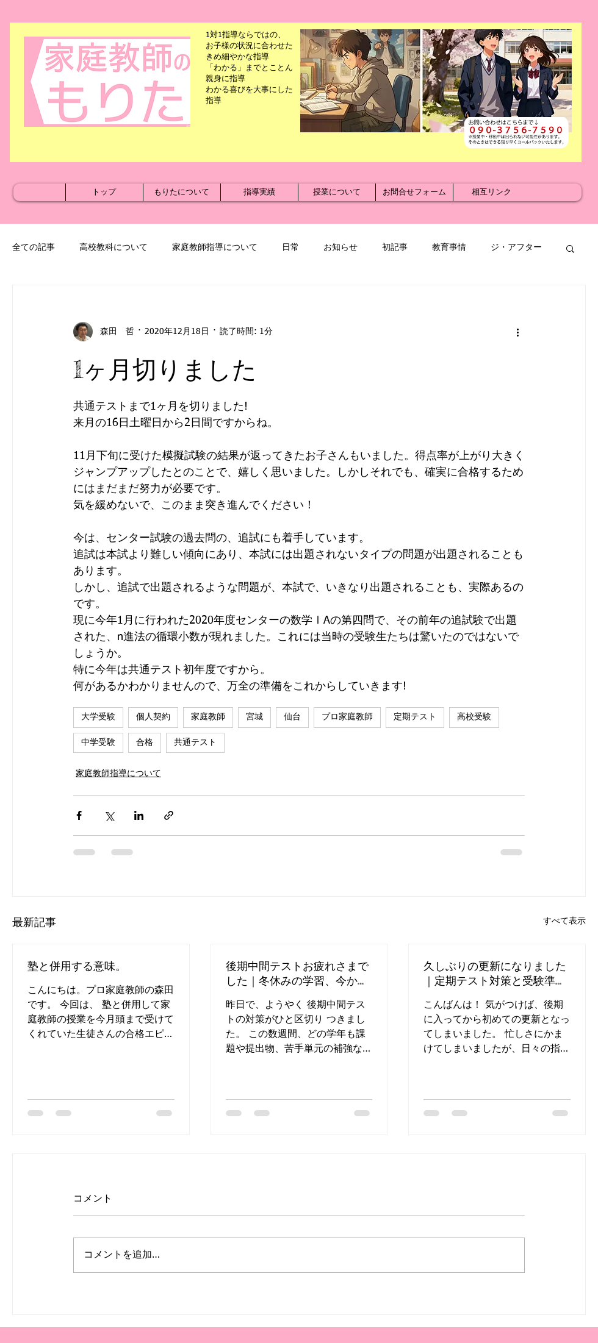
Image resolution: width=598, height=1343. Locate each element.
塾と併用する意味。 (76, 965)
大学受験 (98, 717)
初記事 (395, 247)
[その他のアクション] (517, 331)
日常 (290, 247)
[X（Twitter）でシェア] (109, 815)
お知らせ (340, 247)
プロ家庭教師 (347, 717)
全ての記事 (33, 247)
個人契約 (153, 717)
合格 (144, 742)
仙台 (292, 717)
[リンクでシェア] (169, 815)
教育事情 (449, 247)
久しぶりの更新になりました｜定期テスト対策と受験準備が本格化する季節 (494, 973)
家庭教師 (208, 717)
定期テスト (415, 717)
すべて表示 (564, 921)
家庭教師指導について (215, 247)
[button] (570, 248)
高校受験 (474, 717)
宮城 (254, 717)
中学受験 (98, 742)
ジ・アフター (516, 247)
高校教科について (113, 247)
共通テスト (195, 742)
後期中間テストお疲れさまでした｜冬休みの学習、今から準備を (297, 973)
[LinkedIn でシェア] (139, 815)
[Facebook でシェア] (79, 815)
